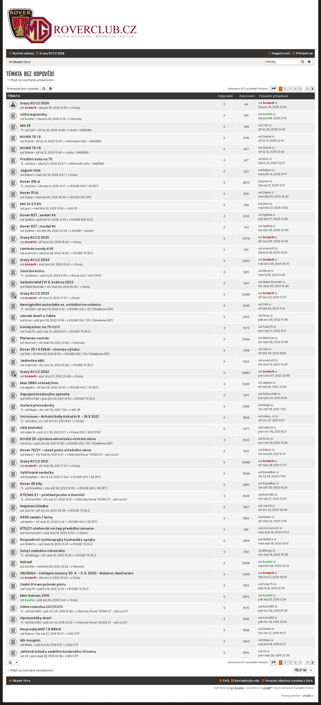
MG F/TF (74, 634)
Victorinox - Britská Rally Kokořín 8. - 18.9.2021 (59, 416)
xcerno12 (31, 253)
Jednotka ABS (32, 360)
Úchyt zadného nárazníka (42, 551)
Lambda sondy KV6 (36, 248)
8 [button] (307, 89)
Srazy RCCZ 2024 (34, 260)
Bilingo (34, 555)
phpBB (267, 688)
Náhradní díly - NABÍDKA (84, 141)
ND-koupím (30, 640)
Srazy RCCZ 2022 (34, 372)
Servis (83, 533)
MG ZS (73, 208)
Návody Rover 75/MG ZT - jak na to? (94, 455)
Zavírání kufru (32, 271)
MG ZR (25, 125)
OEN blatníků (31, 427)
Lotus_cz (35, 421)
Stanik (29, 141)
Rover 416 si (30, 181)
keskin (29, 522)
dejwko (29, 387)
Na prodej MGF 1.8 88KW (40, 629)
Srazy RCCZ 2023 (34, 293)
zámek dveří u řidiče (38, 316)
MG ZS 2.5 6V (30, 204)
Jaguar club (30, 170)
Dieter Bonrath (34, 287)
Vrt (26, 656)
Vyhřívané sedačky (37, 472)
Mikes (28, 645)
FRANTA (30, 544)
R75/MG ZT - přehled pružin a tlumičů (52, 495)
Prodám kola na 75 (36, 159)
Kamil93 (35, 499)
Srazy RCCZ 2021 (34, 461)
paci (32, 186)
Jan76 (29, 510)
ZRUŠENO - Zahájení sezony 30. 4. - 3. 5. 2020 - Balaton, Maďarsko (77, 573)
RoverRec (31, 477)
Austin (29, 119)
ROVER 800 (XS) (82, 220)
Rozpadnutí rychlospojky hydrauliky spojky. (58, 539)
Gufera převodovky (37, 405)
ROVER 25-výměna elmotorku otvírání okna (58, 439)
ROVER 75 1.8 (30, 137)
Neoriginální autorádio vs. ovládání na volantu (60, 304)
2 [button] (285, 89)
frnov (28, 320)
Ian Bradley (237, 688)
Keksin (29, 175)
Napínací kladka (34, 506)
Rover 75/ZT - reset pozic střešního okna (55, 450)
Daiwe (29, 634)
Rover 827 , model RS (38, 226)
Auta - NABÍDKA (81, 130)
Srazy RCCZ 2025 (34, 237)
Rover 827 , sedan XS (38, 215)
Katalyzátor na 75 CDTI (40, 327)
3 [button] (290, 89)
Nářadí (26, 562)
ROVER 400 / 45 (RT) (84, 186)
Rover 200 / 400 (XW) (86, 275)
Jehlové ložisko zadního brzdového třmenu (58, 651)
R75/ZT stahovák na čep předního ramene (57, 528)
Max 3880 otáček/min (39, 383)
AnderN (30, 108)
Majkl (33, 410)
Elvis (32, 164)
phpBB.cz (308, 695)
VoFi (32, 130)
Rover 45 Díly (31, 483)
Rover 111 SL (29, 192)
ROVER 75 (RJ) (83, 253)
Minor (33, 275)
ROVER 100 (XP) (81, 197)
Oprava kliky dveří (36, 618)
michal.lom (33, 533)
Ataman (30, 343)
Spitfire (29, 220)
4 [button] (295, 89)
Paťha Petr (32, 399)
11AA (32, 309)
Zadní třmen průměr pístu (43, 584)
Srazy (76, 108)
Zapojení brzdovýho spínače (45, 394)
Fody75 (30, 331)
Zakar (29, 197)
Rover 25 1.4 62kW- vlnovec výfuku (49, 349)
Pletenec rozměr (34, 338)
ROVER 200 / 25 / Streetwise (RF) (91, 309)
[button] (273, 89)
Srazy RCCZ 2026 (34, 103)
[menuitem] (49, 53)
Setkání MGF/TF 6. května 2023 (46, 282)
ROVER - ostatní (83, 231)
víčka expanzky (33, 114)
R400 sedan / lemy (36, 517)
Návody (76, 119)
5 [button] (300, 89)
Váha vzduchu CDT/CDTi (41, 607)
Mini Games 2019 (34, 595)
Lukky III (30, 432)
